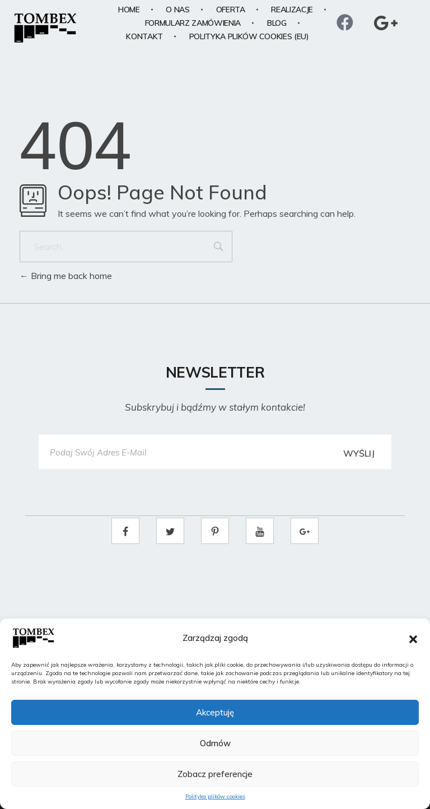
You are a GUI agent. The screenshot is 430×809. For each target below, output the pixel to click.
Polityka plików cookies (215, 796)
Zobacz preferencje (215, 774)
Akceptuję (215, 712)
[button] (413, 638)
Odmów (215, 743)
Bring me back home (66, 275)
